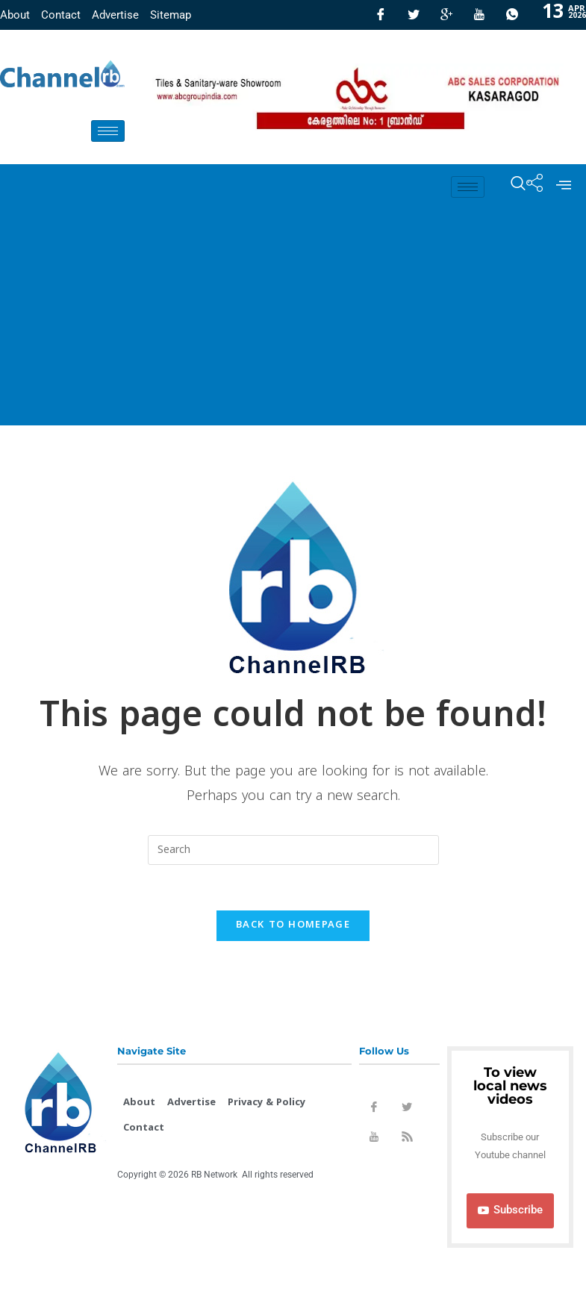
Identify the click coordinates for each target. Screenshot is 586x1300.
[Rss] (407, 1139)
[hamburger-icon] (108, 131)
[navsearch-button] (511, 186)
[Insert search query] (293, 850)
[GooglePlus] (446, 15)
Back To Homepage (293, 925)
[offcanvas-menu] (563, 186)
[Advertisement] (293, 320)
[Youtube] (479, 15)
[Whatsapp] (512, 15)
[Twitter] (413, 15)
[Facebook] (381, 15)
